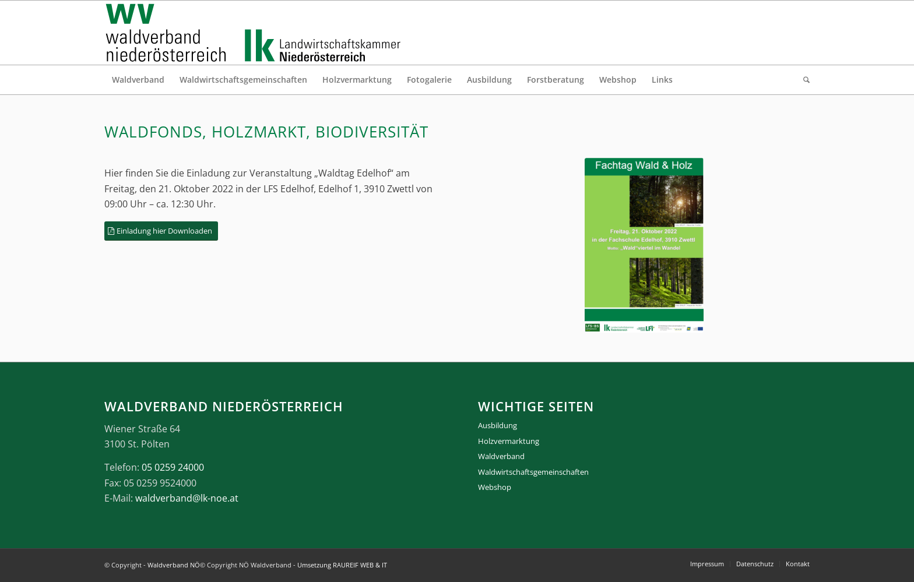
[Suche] (803, 79)
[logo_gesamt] (255, 33)
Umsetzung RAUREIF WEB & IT (342, 564)
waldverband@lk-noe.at (186, 498)
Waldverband (501, 456)
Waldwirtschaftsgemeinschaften (533, 472)
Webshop (494, 487)
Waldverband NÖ (173, 564)
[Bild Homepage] (644, 245)
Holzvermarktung (508, 441)
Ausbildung (497, 425)
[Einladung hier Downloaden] (161, 231)
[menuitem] (138, 79)
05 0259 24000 (173, 467)
